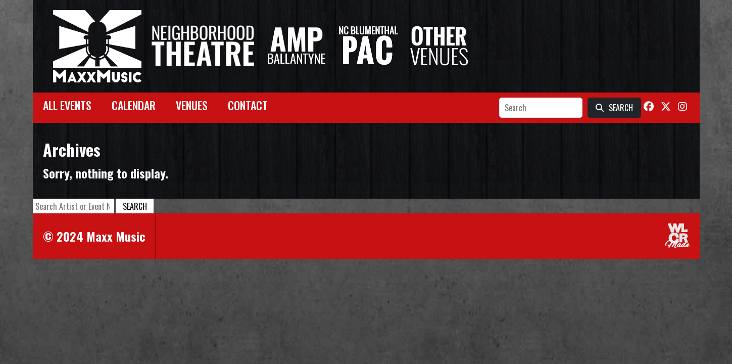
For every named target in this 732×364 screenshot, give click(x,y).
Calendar (134, 105)
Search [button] (135, 206)
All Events (67, 105)
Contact (248, 105)
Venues (192, 105)
